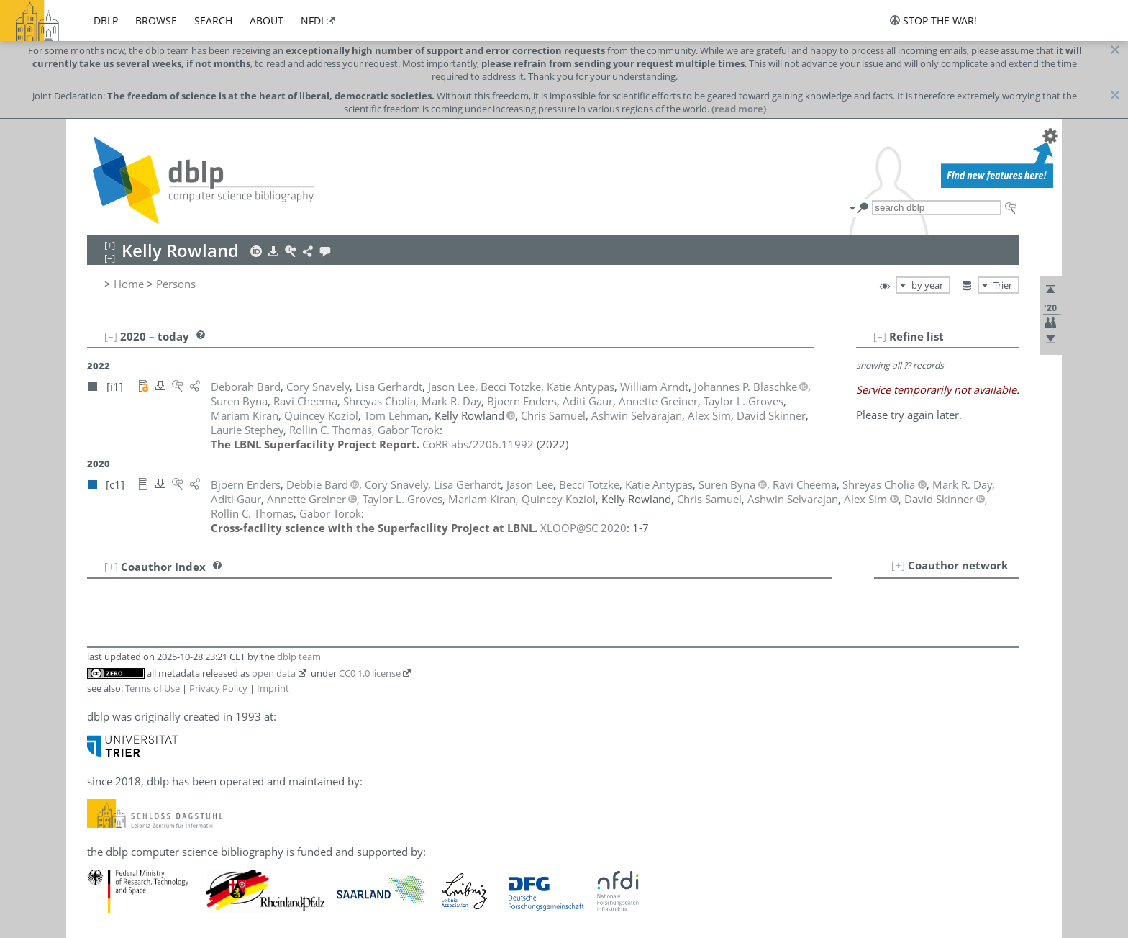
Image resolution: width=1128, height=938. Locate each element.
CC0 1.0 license (370, 673)
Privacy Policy (218, 688)
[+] (898, 565)
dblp (106, 20)
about (266, 20)
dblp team (299, 656)
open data (274, 673)
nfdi (312, 20)
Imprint (273, 688)
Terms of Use (152, 688)
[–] (879, 336)
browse (156, 20)
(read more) (738, 108)
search (213, 20)
